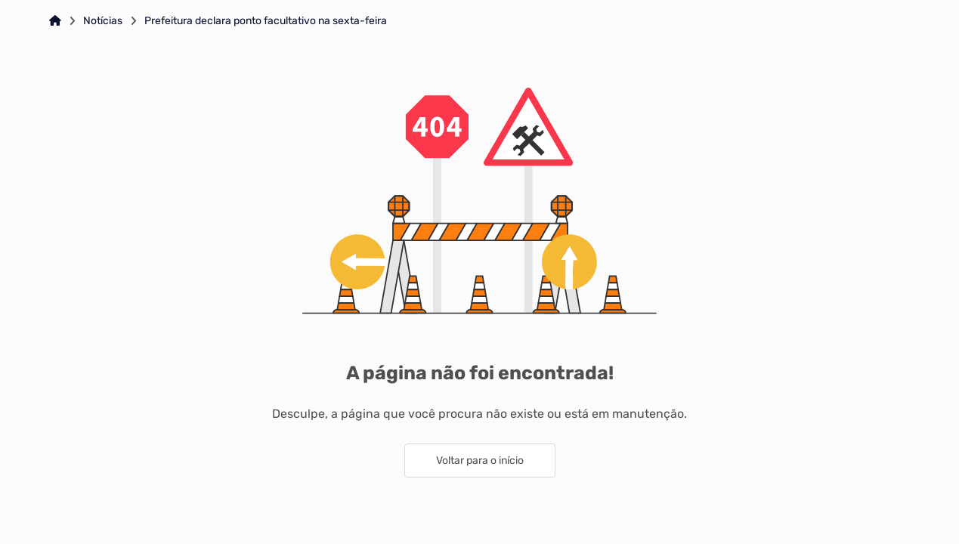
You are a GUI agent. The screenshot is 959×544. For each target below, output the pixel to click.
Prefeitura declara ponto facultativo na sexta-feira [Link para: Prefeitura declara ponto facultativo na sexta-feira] (265, 21)
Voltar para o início (480, 460)
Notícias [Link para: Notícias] (102, 21)
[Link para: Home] (55, 21)
